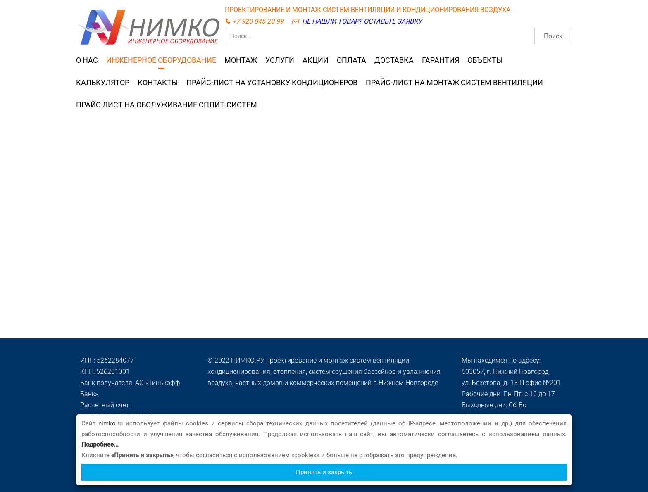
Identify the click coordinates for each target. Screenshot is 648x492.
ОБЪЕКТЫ (485, 60)
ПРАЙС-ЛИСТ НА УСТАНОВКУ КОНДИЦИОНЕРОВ (271, 82)
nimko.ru (110, 423)
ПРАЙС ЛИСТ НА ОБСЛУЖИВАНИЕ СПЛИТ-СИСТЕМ (166, 105)
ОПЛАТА (351, 60)
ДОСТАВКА (394, 60)
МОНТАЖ (240, 60)
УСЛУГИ (279, 60)
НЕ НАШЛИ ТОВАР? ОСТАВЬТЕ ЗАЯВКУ (362, 21)
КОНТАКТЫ (158, 82)
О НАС (87, 60)
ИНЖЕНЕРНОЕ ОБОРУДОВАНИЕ (161, 60)
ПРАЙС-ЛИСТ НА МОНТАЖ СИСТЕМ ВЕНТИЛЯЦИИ (454, 82)
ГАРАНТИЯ (440, 60)
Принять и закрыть (324, 472)
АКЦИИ (316, 60)
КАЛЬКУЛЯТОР (102, 82)
